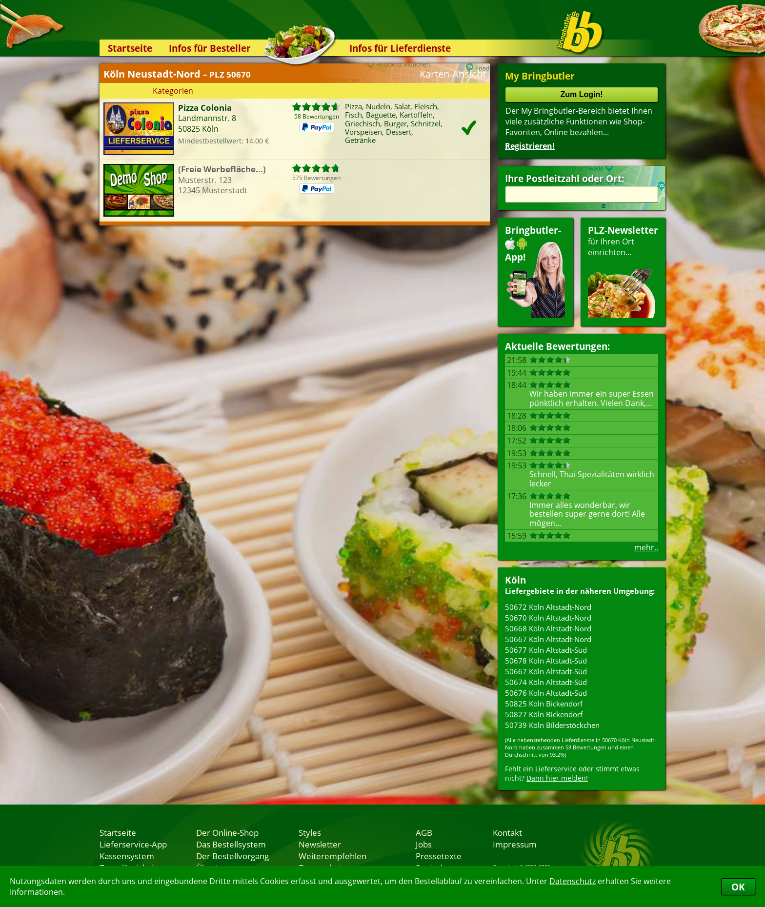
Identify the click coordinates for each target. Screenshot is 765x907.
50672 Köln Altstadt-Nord (548, 607)
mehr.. (646, 547)
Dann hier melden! (557, 778)
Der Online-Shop (227, 832)
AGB (424, 832)
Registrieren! (530, 146)
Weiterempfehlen (332, 856)
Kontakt (507, 832)
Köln (515, 580)
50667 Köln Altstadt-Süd (546, 671)
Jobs (424, 844)
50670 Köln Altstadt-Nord (548, 618)
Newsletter (320, 844)
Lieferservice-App (133, 844)
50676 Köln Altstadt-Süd (546, 693)
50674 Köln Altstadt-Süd (546, 682)
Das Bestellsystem (231, 844)
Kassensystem (127, 856)
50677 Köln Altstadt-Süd (546, 650)
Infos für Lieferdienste (400, 48)
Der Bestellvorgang (232, 856)
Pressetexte (439, 856)
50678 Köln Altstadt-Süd (546, 660)
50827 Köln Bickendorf (544, 714)
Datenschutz (572, 881)
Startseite (130, 48)
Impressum (515, 844)
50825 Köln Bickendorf (544, 703)
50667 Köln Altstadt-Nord (548, 639)
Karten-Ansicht (453, 74)
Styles (310, 832)
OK (738, 887)
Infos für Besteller (210, 48)
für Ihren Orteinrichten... (623, 271)
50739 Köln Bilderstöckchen (552, 725)
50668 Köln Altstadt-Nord (548, 628)
